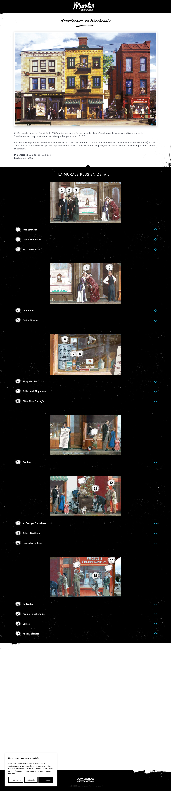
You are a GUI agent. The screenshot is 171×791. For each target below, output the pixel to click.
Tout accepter (46, 780)
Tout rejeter (30, 780)
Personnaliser (15, 780)
